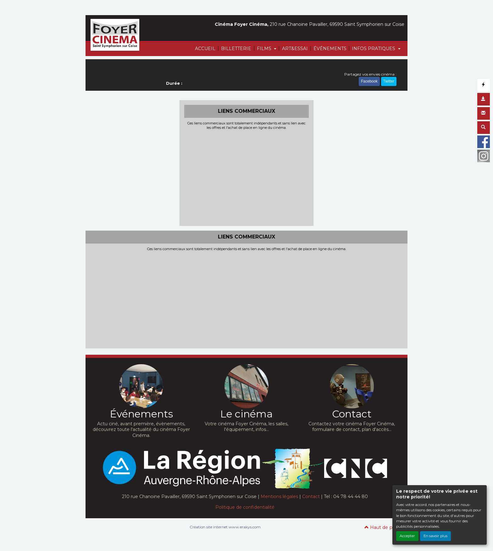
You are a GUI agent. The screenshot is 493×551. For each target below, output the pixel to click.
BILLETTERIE (236, 48)
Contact (311, 496)
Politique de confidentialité (244, 507)
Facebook (369, 81)
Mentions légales (279, 496)
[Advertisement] (246, 177)
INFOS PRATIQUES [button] (374, 48)
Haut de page (382, 527)
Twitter (388, 81)
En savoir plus (435, 536)
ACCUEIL (205, 48)
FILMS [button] (265, 48)
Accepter (407, 536)
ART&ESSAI (295, 48)
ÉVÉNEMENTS (329, 48)
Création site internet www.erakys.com (225, 527)
